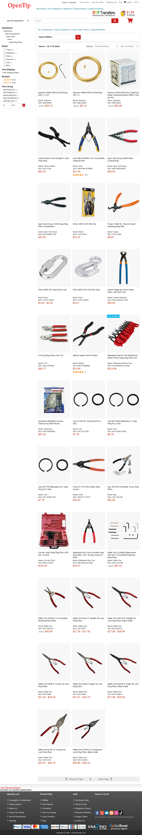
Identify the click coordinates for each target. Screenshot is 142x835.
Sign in (65, 2)
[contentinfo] (19, 5)
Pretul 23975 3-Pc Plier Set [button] (84, 224)
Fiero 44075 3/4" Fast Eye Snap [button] (86, 290)
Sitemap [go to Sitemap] (12, 821)
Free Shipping (53, 8)
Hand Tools (10, 37)
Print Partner (47, 804)
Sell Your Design (49, 812)
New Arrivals (79, 8)
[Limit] (129, 46)
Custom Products (95, 8)
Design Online (81, 817)
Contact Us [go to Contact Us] (80, 821)
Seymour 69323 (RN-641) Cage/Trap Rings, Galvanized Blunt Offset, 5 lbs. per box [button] (123, 95)
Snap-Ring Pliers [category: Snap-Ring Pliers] (98, 30)
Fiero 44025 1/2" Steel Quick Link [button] (52, 290)
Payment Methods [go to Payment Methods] (83, 812)
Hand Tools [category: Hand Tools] (77, 30)
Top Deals (40, 8)
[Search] (114, 20)
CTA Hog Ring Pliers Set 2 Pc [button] (50, 355)
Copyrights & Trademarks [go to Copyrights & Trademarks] (20, 800)
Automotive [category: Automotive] (47, 30)
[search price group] (23, 105)
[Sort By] (105, 46)
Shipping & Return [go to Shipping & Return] (83, 808)
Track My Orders (97, 2)
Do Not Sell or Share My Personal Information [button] (114, 817)
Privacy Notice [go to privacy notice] (15, 804)
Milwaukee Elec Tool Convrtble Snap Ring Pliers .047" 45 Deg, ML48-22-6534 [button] (88, 555)
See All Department (15, 21)
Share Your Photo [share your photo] (16, 812)
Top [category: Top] (39, 30)
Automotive (7, 31)
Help (120, 2)
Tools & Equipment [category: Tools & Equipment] (62, 30)
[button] (131, 2)
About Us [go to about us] (13, 808)
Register (73, 2)
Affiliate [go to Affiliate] (45, 800)
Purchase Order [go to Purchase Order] (82, 800)
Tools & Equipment (12, 34)
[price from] (8, 105)
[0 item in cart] (130, 21)
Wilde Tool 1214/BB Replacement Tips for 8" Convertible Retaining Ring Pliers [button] (122, 555)
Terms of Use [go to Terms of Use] (81, 804)
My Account (84, 2)
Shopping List (111, 2)
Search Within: (45, 37)
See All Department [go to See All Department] (17, 817)
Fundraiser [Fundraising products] (46, 808)
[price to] (18, 105)
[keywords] (72, 20)
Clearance (67, 8)
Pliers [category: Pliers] (86, 30)
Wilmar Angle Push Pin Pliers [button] (85, 355)
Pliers (10, 39)
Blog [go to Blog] (44, 821)
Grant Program (48, 817)
